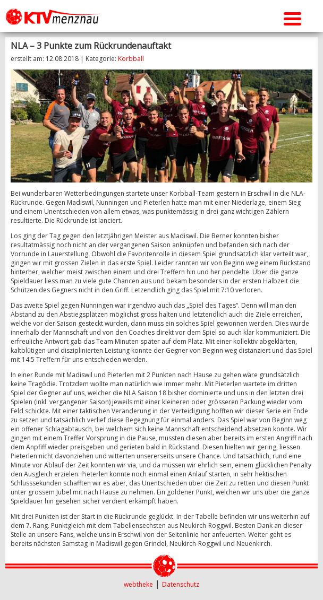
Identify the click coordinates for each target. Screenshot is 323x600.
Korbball (131, 58)
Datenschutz (180, 584)
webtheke (138, 584)
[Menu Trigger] (292, 17)
